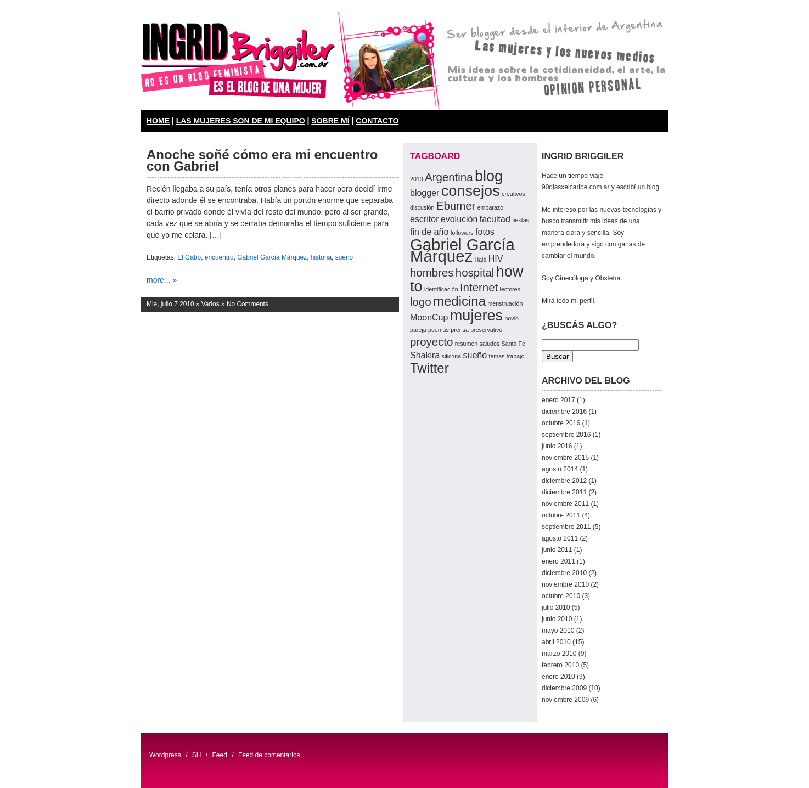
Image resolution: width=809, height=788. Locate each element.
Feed (219, 755)
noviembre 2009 (565, 699)
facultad (495, 219)
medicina (459, 301)
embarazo (490, 207)
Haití (480, 259)
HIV (495, 258)
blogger (424, 193)
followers (462, 232)
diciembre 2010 (564, 573)
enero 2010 (558, 676)
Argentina (449, 177)
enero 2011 (558, 561)
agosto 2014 (560, 469)
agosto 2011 (560, 538)
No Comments (247, 304)
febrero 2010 (560, 665)
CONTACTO (377, 120)
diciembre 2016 (564, 411)
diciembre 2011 (564, 492)
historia (321, 257)
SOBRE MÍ (330, 120)
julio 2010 (556, 607)
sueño (344, 257)
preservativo (486, 330)
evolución (459, 219)
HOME (158, 120)
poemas (438, 330)
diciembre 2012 (564, 481)
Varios (210, 304)
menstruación (505, 303)
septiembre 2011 (566, 527)
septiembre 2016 (566, 434)
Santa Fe (513, 343)
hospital (475, 272)
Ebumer (456, 205)
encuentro (219, 257)
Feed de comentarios (269, 755)
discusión (422, 207)
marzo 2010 (559, 653)
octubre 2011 (561, 515)
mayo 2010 (558, 630)
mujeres (476, 315)
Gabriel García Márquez (272, 257)
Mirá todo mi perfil (568, 301)
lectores (510, 289)
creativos (513, 193)
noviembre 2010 (565, 584)
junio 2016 (557, 446)
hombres (432, 272)
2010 (416, 179)
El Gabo (189, 257)
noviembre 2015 (565, 457)
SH (196, 755)
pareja (418, 330)
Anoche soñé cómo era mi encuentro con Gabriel (262, 160)
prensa (460, 330)
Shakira (425, 355)
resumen (466, 343)
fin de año (429, 232)
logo (420, 301)
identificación (441, 289)
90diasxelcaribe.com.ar (575, 187)
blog (489, 175)
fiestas (520, 220)
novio (511, 318)
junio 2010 (557, 619)
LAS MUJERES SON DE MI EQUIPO (240, 120)
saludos (490, 343)
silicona (452, 356)
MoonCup (429, 317)
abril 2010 (556, 642)
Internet (479, 287)
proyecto (431, 341)
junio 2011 (557, 550)
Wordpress (165, 755)
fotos (485, 232)
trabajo (516, 356)
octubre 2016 (561, 423)
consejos (470, 190)
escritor (424, 219)
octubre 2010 (561, 596)
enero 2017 (558, 400)
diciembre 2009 (564, 688)
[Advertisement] (454, 538)
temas (496, 356)
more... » (162, 279)
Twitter (429, 368)
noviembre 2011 (565, 504)
